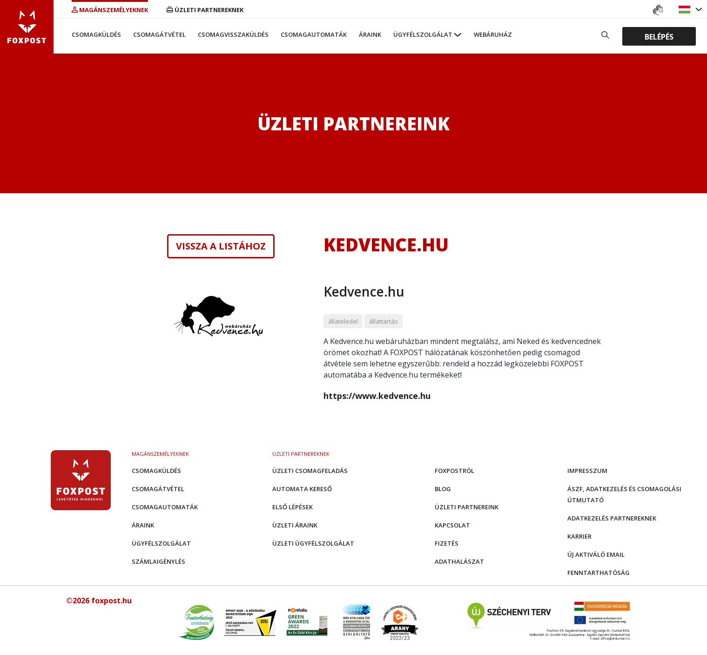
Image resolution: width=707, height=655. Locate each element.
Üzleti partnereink (466, 507)
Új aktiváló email (596, 554)
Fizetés (446, 543)
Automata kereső (302, 489)
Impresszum (587, 470)
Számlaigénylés (158, 561)
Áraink (370, 34)
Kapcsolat (452, 525)
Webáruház (493, 34)
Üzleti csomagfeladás (310, 470)
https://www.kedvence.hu (377, 395)
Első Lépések (292, 507)
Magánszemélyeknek (110, 10)
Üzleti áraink (294, 525)
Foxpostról (454, 470)
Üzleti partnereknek (205, 10)
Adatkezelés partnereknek (611, 518)
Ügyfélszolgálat (422, 34)
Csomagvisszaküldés (233, 34)
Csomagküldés (96, 34)
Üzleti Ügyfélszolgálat (313, 543)
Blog (443, 489)
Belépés (659, 36)
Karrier (579, 536)
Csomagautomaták (314, 34)
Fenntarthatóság (598, 572)
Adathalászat (459, 561)
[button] (685, 9)
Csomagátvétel (159, 34)
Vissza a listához (220, 246)
